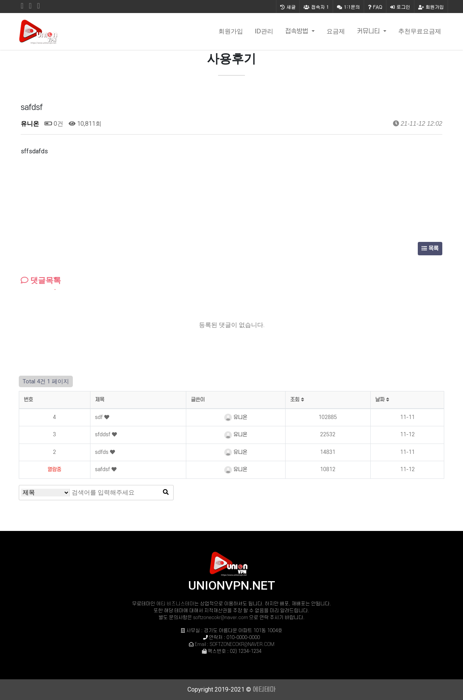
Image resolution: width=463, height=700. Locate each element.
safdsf (103, 469)
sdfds (102, 452)
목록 (430, 248)
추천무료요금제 (419, 31)
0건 (53, 123)
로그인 (400, 6)
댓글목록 (41, 280)
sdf (99, 417)
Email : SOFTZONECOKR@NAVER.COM (234, 644)
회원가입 (431, 6)
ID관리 (264, 31)
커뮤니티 (369, 31)
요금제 (336, 31)
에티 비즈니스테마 (175, 603)
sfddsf (103, 434)
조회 (297, 400)
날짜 (382, 400)
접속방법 (297, 31)
